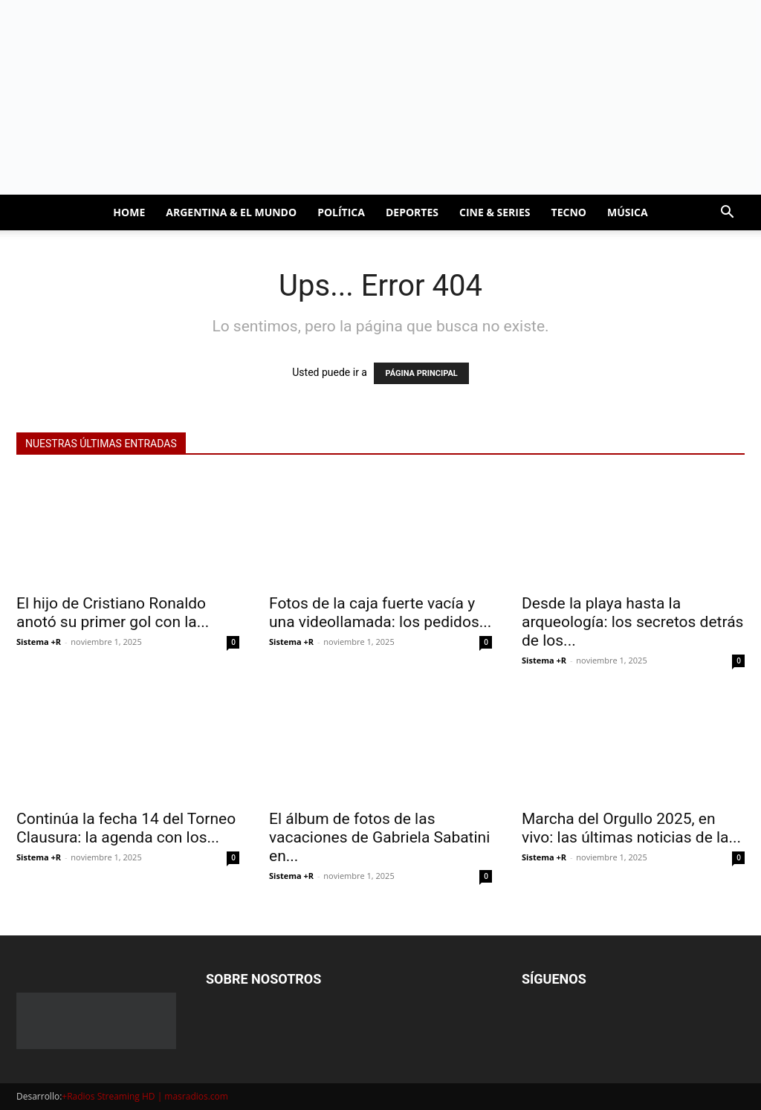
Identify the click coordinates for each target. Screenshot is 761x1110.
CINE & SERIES (495, 212)
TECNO (568, 212)
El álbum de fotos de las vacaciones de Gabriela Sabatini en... (379, 837)
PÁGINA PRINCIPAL (421, 373)
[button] (727, 214)
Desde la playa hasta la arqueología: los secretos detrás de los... (632, 621)
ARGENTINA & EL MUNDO (231, 212)
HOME (129, 212)
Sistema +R (38, 641)
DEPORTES (412, 212)
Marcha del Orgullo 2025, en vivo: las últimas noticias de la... (631, 828)
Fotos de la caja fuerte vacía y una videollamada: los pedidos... (380, 612)
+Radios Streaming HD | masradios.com (145, 1096)
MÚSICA (627, 212)
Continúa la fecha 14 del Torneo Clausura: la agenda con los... (126, 828)
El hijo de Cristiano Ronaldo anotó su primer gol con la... (112, 612)
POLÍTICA (341, 212)
